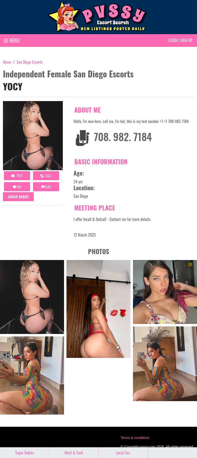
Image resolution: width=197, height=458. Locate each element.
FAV (17, 186)
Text (17, 175)
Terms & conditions (134, 438)
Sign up (186, 40)
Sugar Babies (18, 196)
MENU (12, 40)
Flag (46, 186)
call (46, 175)
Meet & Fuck (74, 453)
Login (172, 40)
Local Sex (123, 453)
